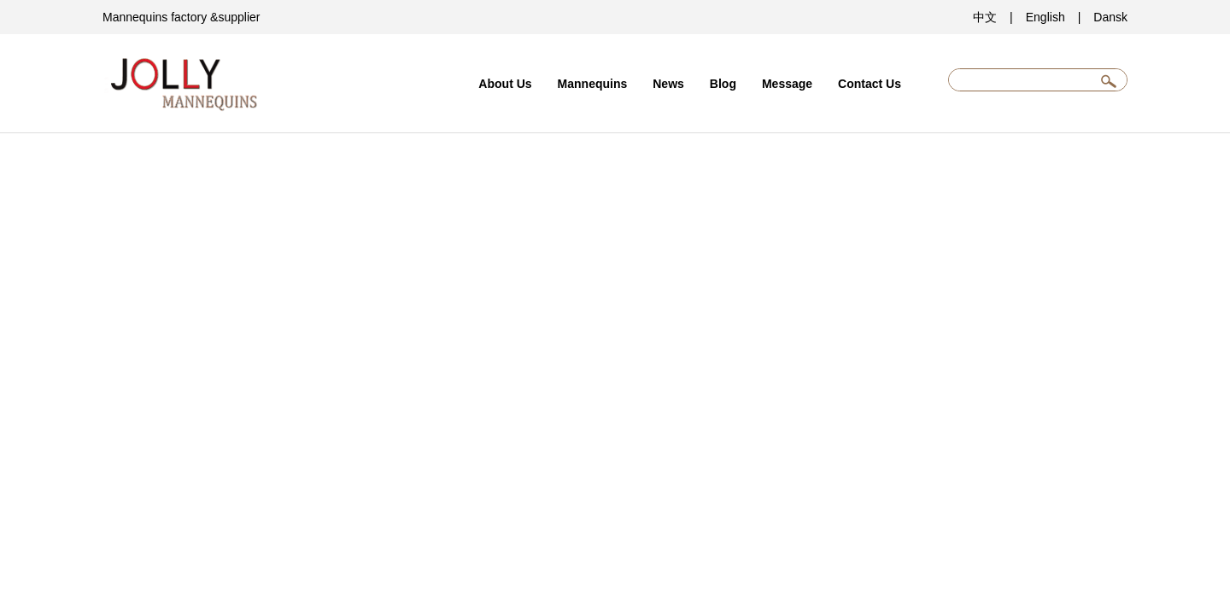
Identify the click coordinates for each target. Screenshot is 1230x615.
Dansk (1110, 17)
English (1045, 17)
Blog (723, 84)
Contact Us (869, 84)
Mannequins (593, 84)
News (668, 84)
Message (787, 84)
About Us (504, 84)
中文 (985, 17)
